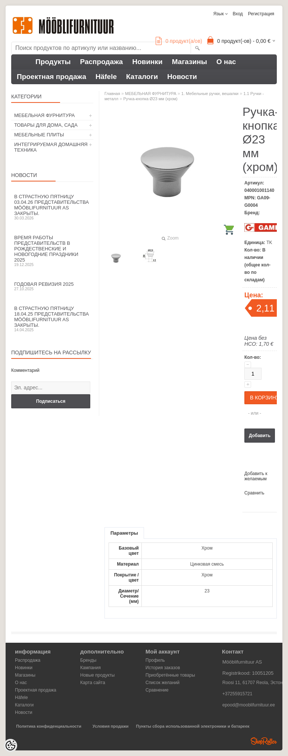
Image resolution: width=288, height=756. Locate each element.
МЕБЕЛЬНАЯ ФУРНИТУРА (44, 115)
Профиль (155, 660)
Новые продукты (97, 675)
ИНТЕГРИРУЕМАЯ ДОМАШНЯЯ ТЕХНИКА (51, 147)
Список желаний (162, 682)
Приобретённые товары (170, 675)
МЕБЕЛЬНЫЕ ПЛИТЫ (39, 134)
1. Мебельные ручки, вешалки (209, 93)
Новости (182, 76)
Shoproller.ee (264, 741)
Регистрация (261, 13)
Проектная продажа (51, 76)
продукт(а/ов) (179, 41)
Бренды (88, 660)
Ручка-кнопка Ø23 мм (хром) (150, 99)
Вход (238, 13)
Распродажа (101, 62)
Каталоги (142, 76)
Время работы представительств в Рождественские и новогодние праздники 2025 (52, 251)
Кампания (90, 667)
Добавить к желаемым (255, 476)
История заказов (162, 667)
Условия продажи (110, 726)
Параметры (124, 533)
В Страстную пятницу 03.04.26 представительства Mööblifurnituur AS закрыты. (52, 207)
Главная (112, 93)
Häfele (106, 76)
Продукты (53, 62)
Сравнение (157, 690)
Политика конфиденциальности (48, 726)
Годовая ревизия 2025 (52, 286)
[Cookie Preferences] (10, 745)
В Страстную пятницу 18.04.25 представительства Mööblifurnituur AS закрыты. (52, 319)
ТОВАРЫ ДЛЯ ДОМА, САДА (46, 125)
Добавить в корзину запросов (259, 438)
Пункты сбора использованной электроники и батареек (193, 726)
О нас (226, 62)
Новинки (147, 62)
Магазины (189, 62)
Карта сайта (92, 682)
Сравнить (254, 493)
